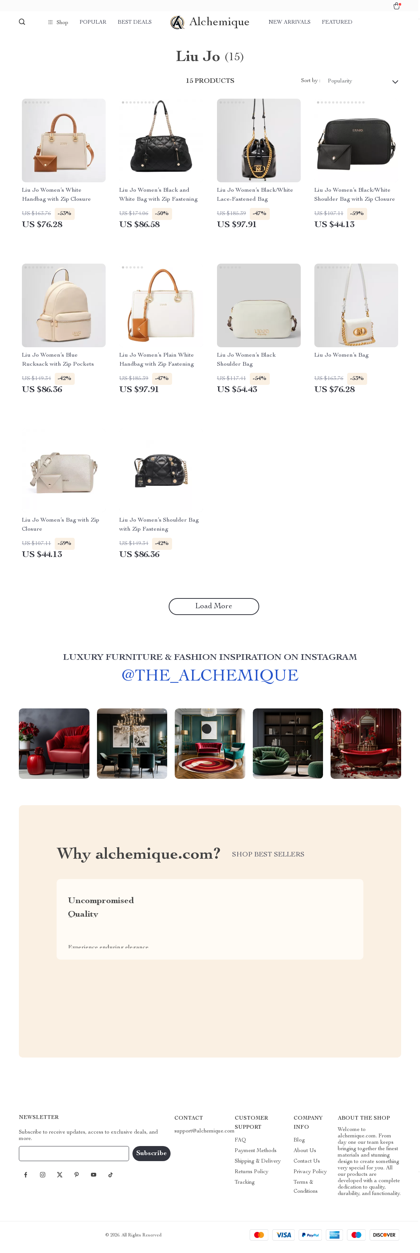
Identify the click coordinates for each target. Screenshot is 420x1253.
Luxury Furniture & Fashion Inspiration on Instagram (210, 665)
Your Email (39, 1157)
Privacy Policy (310, 1175)
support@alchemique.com (204, 1135)
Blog (299, 1144)
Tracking (245, 1186)
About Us (305, 1154)
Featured (337, 22)
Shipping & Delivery (258, 1165)
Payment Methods (256, 1154)
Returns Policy (251, 1175)
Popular (93, 22)
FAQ (240, 1144)
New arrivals (290, 22)
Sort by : (310, 85)
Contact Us (307, 1165)
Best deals (135, 22)
